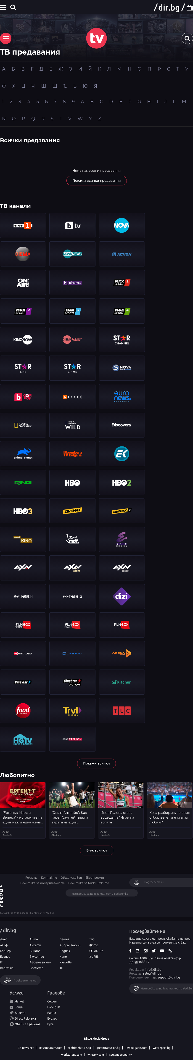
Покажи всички (96, 763)
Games (64, 938)
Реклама (31, 877)
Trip (92, 938)
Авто (34, 938)
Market (19, 1001)
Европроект (94, 877)
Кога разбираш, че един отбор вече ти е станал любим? (169, 817)
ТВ (61, 967)
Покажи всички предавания (96, 181)
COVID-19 (96, 950)
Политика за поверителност (42, 882)
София (52, 1001)
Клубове (65, 962)
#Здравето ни (70, 944)
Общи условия (71, 877)
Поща (18, 1006)
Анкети (35, 944)
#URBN (94, 956)
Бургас (52, 1018)
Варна (51, 1012)
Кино (63, 956)
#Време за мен (40, 962)
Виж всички (96, 850)
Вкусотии (37, 956)
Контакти (49, 877)
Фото (93, 944)
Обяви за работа (27, 1023)
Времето (36, 967)
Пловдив (53, 1006)
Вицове (35, 950)
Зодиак (65, 950)
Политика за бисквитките (88, 882)
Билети (20, 1012)
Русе (50, 1023)
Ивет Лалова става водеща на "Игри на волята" (117, 817)
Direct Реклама (25, 1018)
